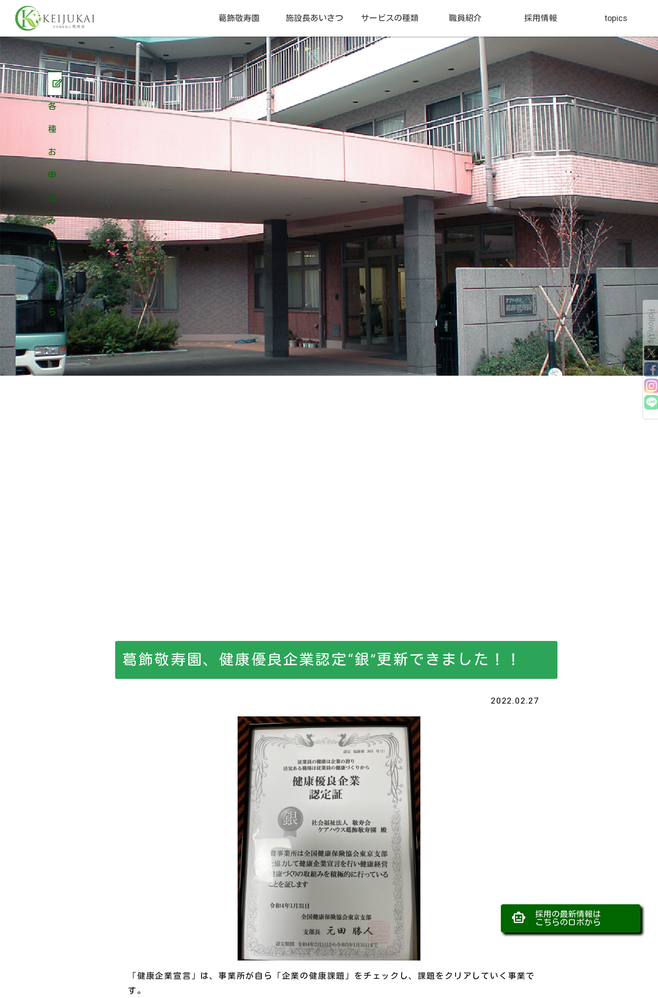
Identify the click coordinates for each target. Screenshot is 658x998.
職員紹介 (465, 18)
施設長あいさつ (314, 18)
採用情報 (540, 18)
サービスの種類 (390, 18)
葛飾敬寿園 (239, 18)
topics (616, 18)
